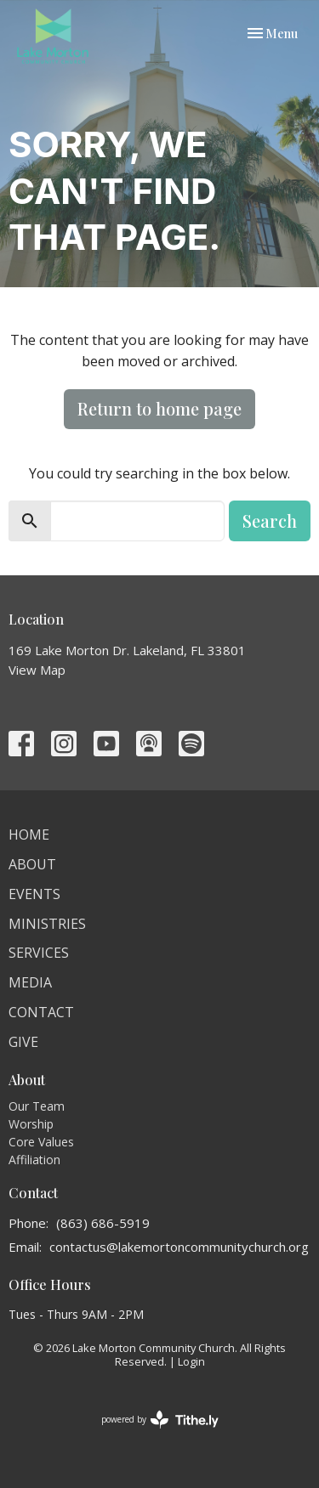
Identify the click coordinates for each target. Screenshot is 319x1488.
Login (191, 1361)
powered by (160, 1419)
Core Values (41, 1142)
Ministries (47, 923)
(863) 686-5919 (103, 1222)
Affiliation (34, 1159)
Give (23, 1042)
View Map (37, 669)
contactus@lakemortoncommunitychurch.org (179, 1246)
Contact (41, 1012)
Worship (31, 1124)
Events (34, 894)
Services (39, 952)
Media (30, 982)
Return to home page (159, 408)
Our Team (37, 1106)
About (32, 864)
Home (29, 834)
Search (269, 520)
